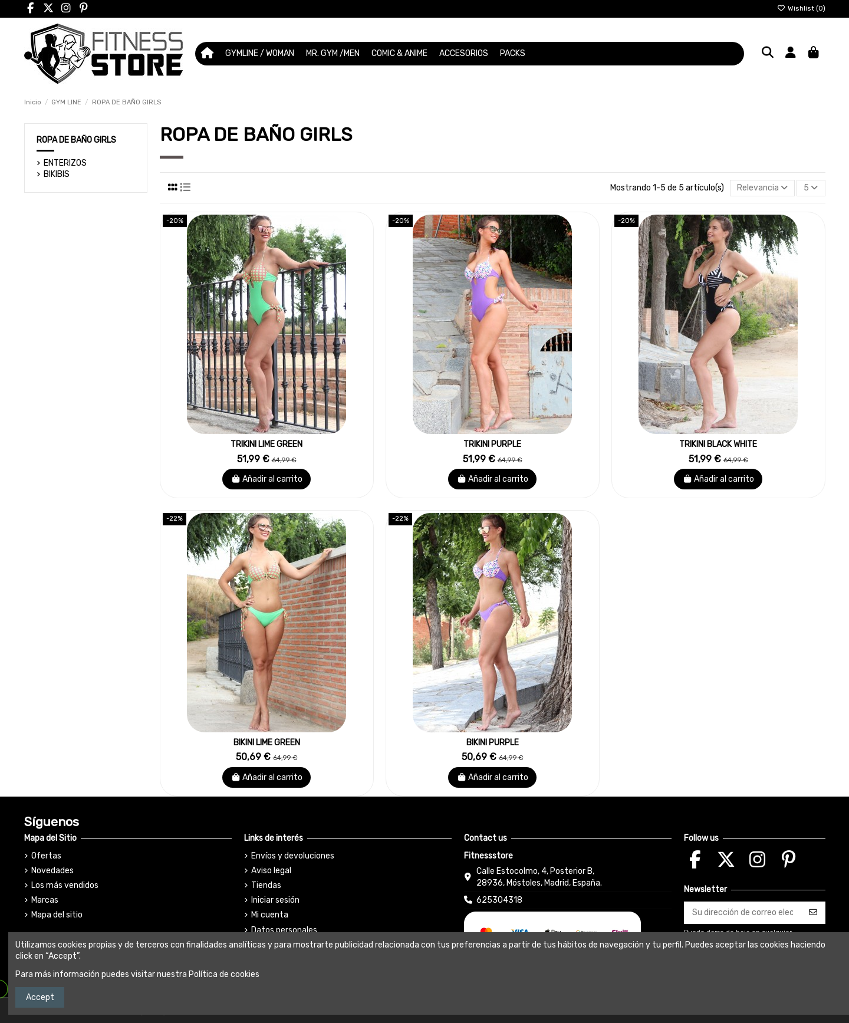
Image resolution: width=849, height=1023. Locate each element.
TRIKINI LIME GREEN (266, 444)
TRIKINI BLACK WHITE (718, 444)
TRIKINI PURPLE (492, 444)
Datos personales (284, 930)
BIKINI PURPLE (492, 743)
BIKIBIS (57, 174)
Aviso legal (271, 871)
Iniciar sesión (275, 900)
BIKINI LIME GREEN (266, 743)
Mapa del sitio (57, 915)
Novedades (52, 871)
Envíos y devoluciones (292, 856)
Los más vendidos (64, 885)
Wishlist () (801, 8)
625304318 (499, 900)
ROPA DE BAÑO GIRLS (76, 140)
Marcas (44, 900)
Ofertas (46, 856)
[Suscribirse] (813, 913)
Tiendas (266, 885)
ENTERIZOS (65, 163)
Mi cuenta (269, 915)
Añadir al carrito (267, 479)
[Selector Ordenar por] (762, 188)
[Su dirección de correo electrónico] (742, 913)
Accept (40, 997)
